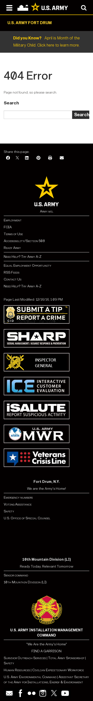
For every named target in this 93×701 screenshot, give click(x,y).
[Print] (50, 158)
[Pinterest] (38, 158)
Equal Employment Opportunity (27, 265)
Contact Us (12, 279)
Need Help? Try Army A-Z (22, 257)
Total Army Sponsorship (66, 658)
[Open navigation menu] (9, 7)
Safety (9, 511)
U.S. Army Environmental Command (30, 677)
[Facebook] (8, 158)
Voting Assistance (17, 504)
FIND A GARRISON (46, 651)
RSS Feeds (11, 272)
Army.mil (46, 211)
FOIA (8, 227)
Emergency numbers (18, 497)
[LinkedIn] (27, 158)
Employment (13, 220)
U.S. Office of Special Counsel (27, 518)
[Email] (62, 158)
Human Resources (17, 670)
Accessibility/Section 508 (24, 241)
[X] (17, 158)
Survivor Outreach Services (25, 658)
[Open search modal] (83, 7)
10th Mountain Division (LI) (25, 582)
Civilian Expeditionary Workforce (58, 670)
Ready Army (12, 248)
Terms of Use (13, 234)
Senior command (16, 575)
